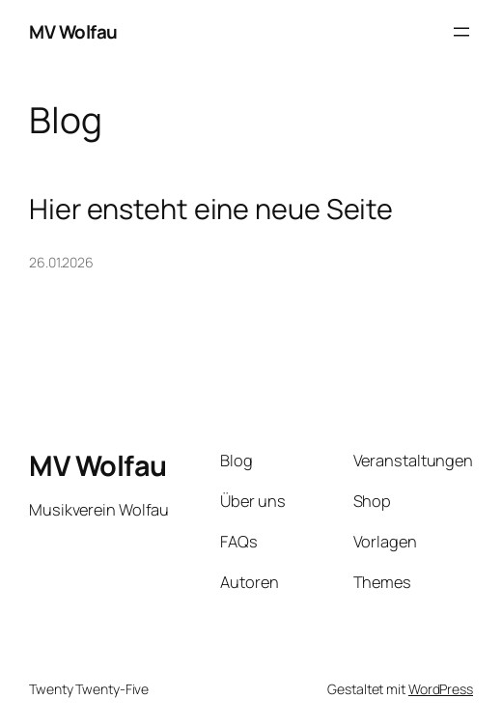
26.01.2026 (61, 262)
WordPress (440, 689)
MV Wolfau (73, 31)
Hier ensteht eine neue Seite (211, 208)
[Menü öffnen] (461, 31)
